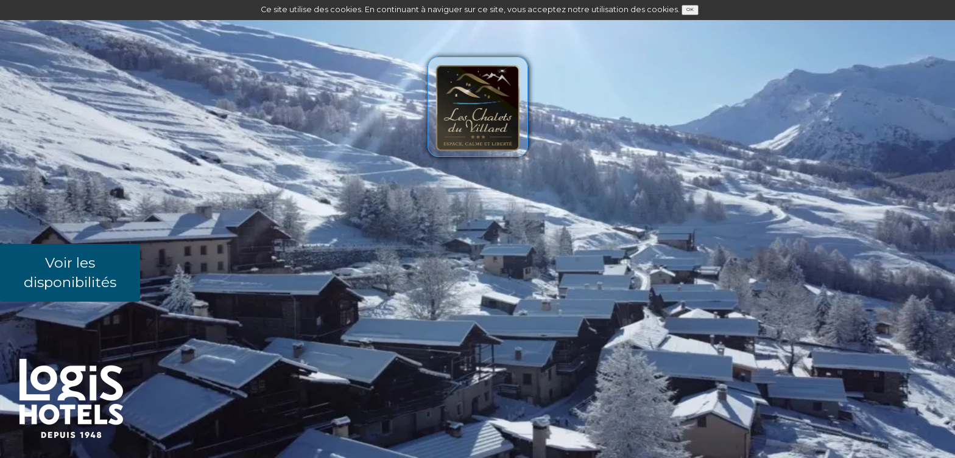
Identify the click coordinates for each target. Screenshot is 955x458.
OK (690, 9)
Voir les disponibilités (70, 272)
